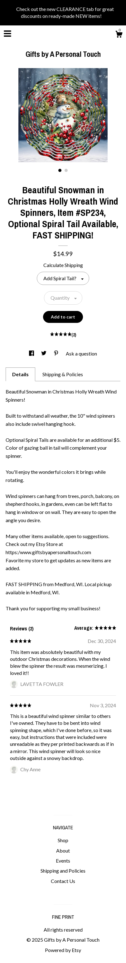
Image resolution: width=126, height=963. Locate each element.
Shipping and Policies (63, 871)
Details (20, 374)
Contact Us (63, 881)
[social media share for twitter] (44, 353)
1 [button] (59, 170)
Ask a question (81, 353)
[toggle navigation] (7, 33)
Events (63, 861)
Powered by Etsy (63, 950)
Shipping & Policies (62, 374)
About (63, 850)
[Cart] (118, 35)
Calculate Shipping (63, 265)
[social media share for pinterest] (57, 353)
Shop (63, 840)
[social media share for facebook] (32, 353)
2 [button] (66, 170)
